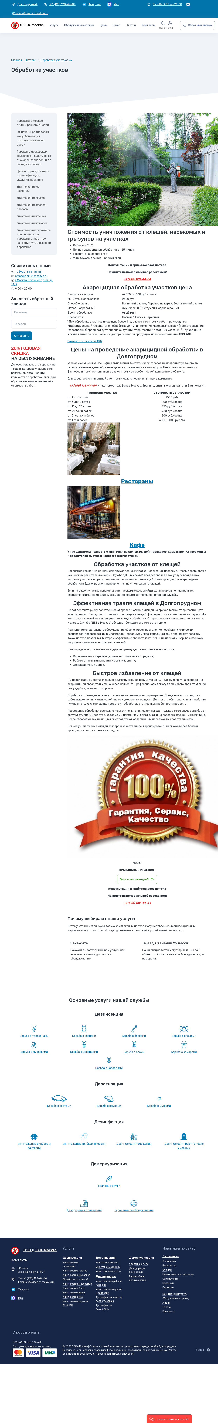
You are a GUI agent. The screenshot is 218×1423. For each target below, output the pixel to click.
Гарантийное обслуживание (134, 1210)
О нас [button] (116, 25)
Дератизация (105, 1257)
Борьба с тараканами (34, 1036)
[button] (162, 25)
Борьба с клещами (184, 1036)
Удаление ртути (109, 1185)
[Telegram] (91, 4)
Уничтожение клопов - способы (32, 207)
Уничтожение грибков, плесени (84, 1143)
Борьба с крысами (109, 1105)
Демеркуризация (141, 1257)
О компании (170, 1256)
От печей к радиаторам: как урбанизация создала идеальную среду (33, 138)
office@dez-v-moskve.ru (31, 276)
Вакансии (168, 1283)
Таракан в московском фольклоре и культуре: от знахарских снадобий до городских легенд (34, 158)
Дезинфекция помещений (134, 1143)
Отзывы (167, 1269)
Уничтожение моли (74, 1292)
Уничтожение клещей (31, 216)
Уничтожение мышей (108, 1267)
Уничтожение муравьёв (76, 1275)
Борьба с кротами (59, 1105)
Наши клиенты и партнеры (178, 1274)
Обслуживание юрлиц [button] (79, 25)
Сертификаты (170, 1278)
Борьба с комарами (184, 1052)
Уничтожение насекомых (77, 1283)
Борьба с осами (134, 1052)
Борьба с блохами (134, 1036)
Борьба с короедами (109, 1068)
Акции (166, 1302)
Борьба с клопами (84, 1036)
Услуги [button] (54, 25)
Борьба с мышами (159, 1105)
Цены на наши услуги (174, 1294)
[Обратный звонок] (197, 25)
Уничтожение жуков (31, 198)
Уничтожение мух (73, 1297)
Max (20, 1297)
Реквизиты (169, 1265)
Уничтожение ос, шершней (28, 189)
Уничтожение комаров (32, 223)
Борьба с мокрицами (84, 1051)
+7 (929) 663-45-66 (28, 271)
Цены (103, 25)
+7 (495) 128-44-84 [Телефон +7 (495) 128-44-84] (35, 1278)
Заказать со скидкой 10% (84, 341)
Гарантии (168, 1287)
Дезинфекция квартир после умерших (184, 1146)
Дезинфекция (106, 1276)
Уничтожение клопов (75, 1270)
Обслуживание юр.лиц (175, 1298)
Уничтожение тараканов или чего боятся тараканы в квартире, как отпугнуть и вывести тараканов (34, 239)
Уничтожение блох (74, 1288)
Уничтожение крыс (107, 1262)
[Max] (113, 4)
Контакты (148, 25)
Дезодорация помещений (84, 1210)
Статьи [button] (131, 25)
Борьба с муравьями (34, 1051)
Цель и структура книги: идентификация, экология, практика (33, 175)
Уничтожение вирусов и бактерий (34, 1146)
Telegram (23, 1289)
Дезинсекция (72, 1257)
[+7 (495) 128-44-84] (60, 4)
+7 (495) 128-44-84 (137, 279)
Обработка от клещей (75, 1279)
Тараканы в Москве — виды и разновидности (33, 123)
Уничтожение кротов (108, 1271)
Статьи (166, 1307)
